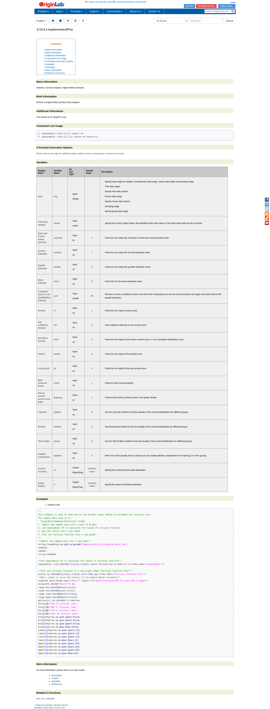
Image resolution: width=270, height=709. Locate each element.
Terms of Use (60, 708)
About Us (135, 11)
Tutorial (54, 678)
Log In (233, 2)
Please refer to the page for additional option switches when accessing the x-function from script (80, 153)
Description (56, 675)
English (41, 20)
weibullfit (50, 698)
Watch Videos (227, 6)
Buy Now (190, 6)
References (56, 684)
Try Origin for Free (206, 6)
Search (229, 20)
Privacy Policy (48, 708)
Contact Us (154, 11)
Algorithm (55, 681)
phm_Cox (40, 698)
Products (43, 11)
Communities (114, 11)
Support (94, 11)
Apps (59, 11)
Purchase (76, 11)
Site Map (37, 708)
